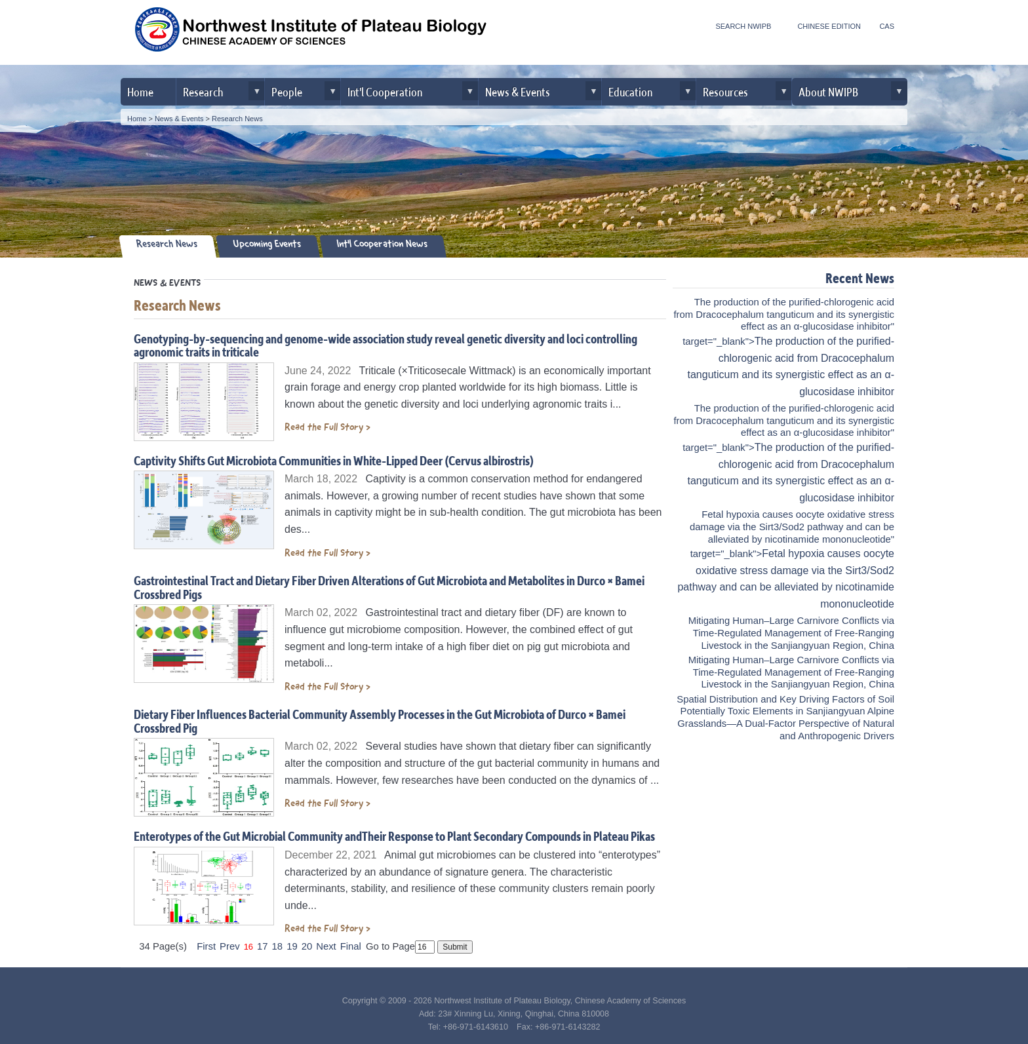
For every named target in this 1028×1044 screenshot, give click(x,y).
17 (262, 946)
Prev (230, 946)
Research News (237, 119)
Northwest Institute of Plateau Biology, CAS (311, 34)
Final (350, 946)
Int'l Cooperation (384, 91)
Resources (725, 91)
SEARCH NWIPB (743, 26)
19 (292, 946)
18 (277, 946)
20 (307, 946)
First (206, 946)
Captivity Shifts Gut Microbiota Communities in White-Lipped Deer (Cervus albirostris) (334, 460)
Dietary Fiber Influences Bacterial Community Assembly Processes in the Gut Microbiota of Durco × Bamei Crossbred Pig (379, 721)
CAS (886, 26)
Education (630, 91)
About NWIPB (828, 91)
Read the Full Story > (327, 427)
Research (203, 91)
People (286, 91)
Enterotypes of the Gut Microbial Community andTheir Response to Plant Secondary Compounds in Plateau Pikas (394, 836)
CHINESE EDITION (829, 26)
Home (140, 91)
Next (326, 946)
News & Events (517, 91)
